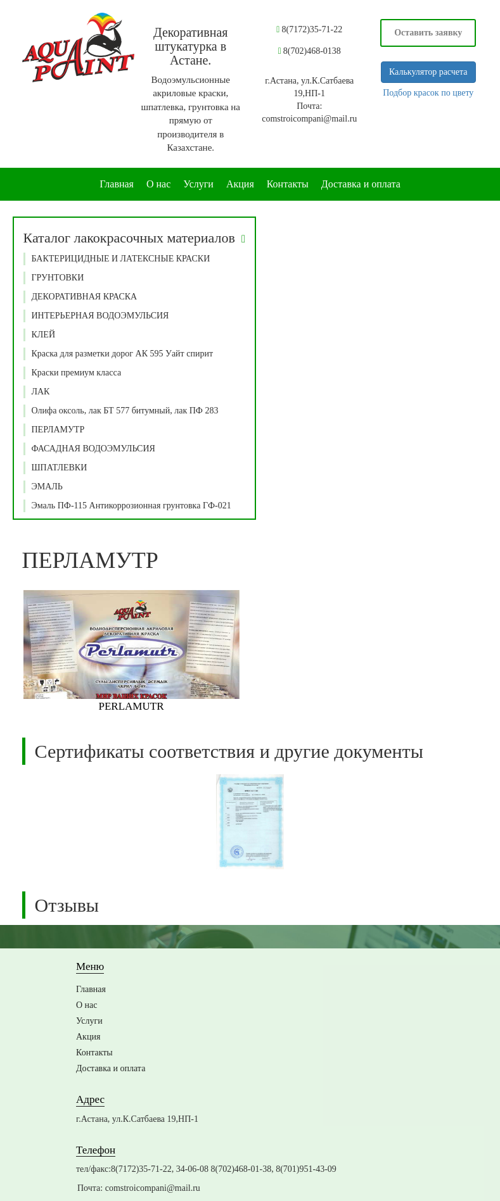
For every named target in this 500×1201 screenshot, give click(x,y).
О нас (158, 184)
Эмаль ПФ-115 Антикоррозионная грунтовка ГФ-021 (131, 505)
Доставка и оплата (361, 184)
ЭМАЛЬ (47, 486)
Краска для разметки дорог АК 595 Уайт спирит (123, 353)
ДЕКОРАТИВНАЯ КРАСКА (85, 296)
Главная (116, 184)
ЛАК (41, 391)
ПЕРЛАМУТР (58, 429)
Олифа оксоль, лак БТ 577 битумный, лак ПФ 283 (125, 410)
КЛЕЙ (44, 334)
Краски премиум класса (77, 372)
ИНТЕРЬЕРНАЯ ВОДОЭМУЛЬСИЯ (100, 315)
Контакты (288, 184)
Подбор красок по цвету (428, 92)
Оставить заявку (428, 32)
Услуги (198, 184)
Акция (240, 184)
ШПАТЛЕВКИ (59, 467)
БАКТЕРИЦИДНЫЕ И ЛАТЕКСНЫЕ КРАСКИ (121, 258)
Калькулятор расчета (428, 72)
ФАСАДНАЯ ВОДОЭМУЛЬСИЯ (93, 448)
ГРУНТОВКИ (58, 277)
